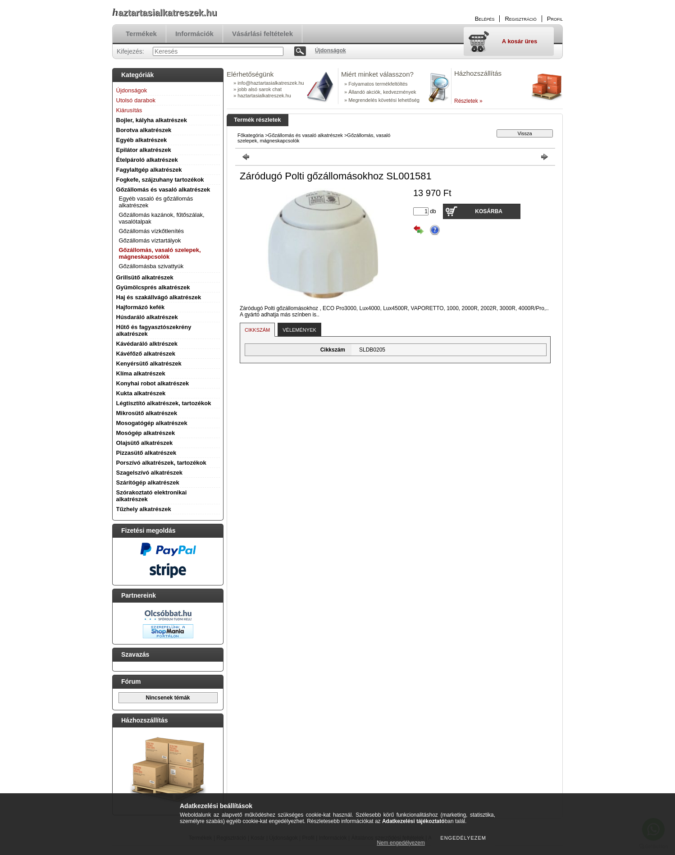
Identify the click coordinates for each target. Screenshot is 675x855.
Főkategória (250, 135)
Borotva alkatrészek (144, 130)
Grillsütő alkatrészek (144, 277)
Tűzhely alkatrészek (143, 509)
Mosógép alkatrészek (145, 433)
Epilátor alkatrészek (143, 149)
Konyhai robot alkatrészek (152, 383)
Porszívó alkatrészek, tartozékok (161, 462)
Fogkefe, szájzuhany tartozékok (160, 179)
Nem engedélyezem (401, 843)
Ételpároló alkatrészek (147, 159)
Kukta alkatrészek (141, 393)
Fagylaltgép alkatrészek (149, 169)
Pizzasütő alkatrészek (146, 452)
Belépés (485, 18)
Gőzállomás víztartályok (150, 240)
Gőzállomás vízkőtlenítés (151, 231)
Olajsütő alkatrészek (144, 442)
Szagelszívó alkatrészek (149, 472)
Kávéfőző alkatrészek (146, 353)
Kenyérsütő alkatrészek (149, 363)
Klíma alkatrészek (140, 373)
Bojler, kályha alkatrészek (151, 120)
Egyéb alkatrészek (141, 140)
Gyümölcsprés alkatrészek (153, 287)
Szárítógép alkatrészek (147, 482)
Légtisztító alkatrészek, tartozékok (163, 403)
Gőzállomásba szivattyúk (151, 266)
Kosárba (488, 211)
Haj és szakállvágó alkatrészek (158, 297)
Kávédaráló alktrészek (147, 343)
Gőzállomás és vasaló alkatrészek (163, 189)
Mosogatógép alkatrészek (151, 423)
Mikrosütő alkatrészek (147, 413)
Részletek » (468, 101)
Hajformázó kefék (140, 307)
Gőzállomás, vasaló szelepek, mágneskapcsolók (160, 253)
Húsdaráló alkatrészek (147, 317)
